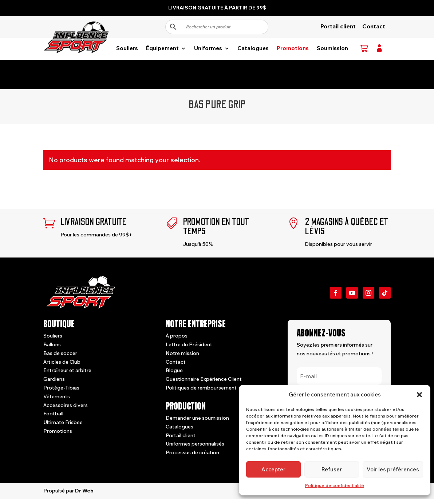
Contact (373, 26)
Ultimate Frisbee (63, 422)
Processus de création (192, 452)
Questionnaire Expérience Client (204, 379)
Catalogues (253, 49)
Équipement (162, 49)
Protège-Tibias (61, 387)
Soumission (332, 49)
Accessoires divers (65, 405)
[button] (419, 394)
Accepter (273, 469)
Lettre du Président (189, 344)
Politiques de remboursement (201, 387)
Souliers (127, 49)
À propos (177, 335)
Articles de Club (61, 362)
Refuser (331, 469)
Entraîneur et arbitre (67, 370)
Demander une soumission (197, 418)
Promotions (293, 49)
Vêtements (56, 396)
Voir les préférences (393, 469)
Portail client (338, 26)
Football (53, 413)
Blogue (174, 370)
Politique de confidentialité (334, 485)
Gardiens (54, 379)
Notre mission (182, 353)
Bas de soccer (60, 353)
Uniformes (208, 49)
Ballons (52, 344)
